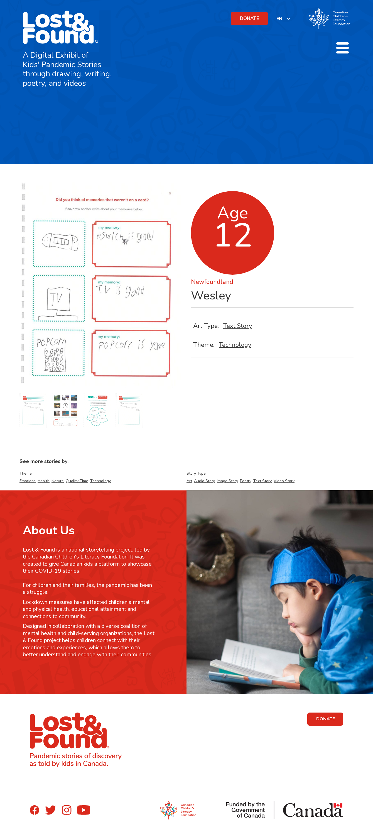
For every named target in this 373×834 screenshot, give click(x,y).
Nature (57, 481)
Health (44, 481)
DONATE (249, 18)
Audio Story (204, 481)
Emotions (27, 481)
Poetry (245, 481)
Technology (235, 344)
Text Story (237, 325)
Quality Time (77, 481)
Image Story (227, 481)
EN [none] (279, 19)
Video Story (284, 481)
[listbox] (283, 18)
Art (189, 481)
